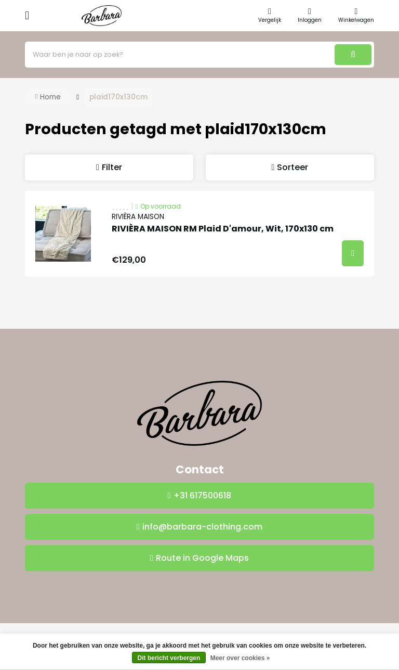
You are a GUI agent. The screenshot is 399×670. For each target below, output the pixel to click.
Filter (112, 167)
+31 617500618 (202, 495)
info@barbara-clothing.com (202, 527)
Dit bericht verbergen (169, 658)
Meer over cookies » (240, 658)
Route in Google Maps (202, 558)
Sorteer (292, 167)
